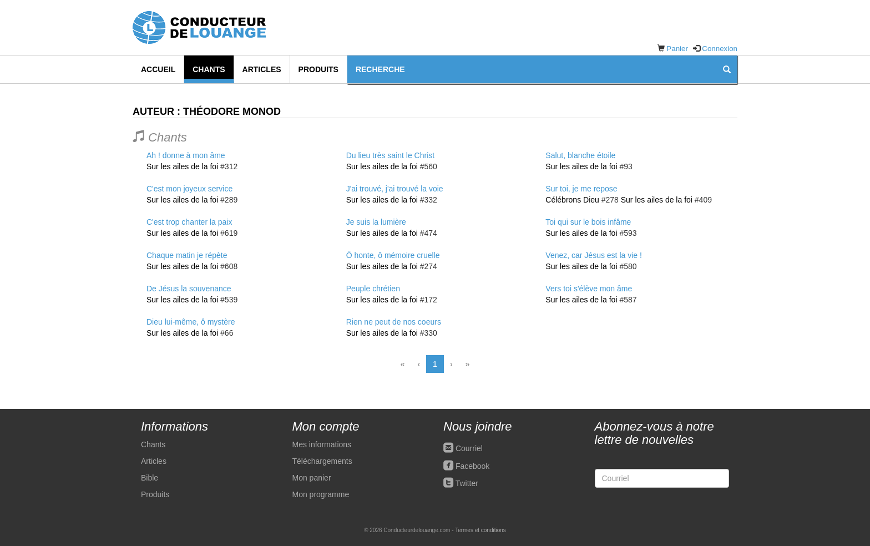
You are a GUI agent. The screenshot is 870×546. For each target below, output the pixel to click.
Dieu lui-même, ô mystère (190, 321)
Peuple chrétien (373, 288)
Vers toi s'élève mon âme (588, 288)
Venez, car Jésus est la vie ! (593, 255)
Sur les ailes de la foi (182, 166)
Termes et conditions (480, 530)
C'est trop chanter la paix (189, 222)
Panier (677, 48)
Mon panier (311, 477)
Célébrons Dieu (572, 199)
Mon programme (321, 494)
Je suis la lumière (376, 222)
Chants (209, 69)
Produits (318, 69)
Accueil (158, 69)
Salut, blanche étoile (580, 155)
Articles (261, 69)
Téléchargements (322, 461)
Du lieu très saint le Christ (390, 155)
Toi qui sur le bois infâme (588, 222)
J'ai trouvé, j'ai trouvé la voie (394, 188)
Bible (149, 477)
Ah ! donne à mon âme (185, 155)
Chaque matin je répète (186, 255)
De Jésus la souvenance (188, 288)
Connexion (719, 48)
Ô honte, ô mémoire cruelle (393, 255)
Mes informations (322, 444)
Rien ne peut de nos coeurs (393, 321)
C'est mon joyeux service (189, 188)
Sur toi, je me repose (581, 188)
